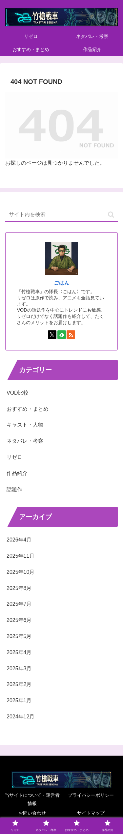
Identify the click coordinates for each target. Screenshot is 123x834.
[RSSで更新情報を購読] (71, 334)
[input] (61, 215)
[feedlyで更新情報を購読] (61, 334)
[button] (111, 214)
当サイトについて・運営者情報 (32, 799)
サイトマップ (91, 813)
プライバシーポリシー (91, 795)
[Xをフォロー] (52, 334)
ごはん (62, 283)
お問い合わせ (32, 813)
